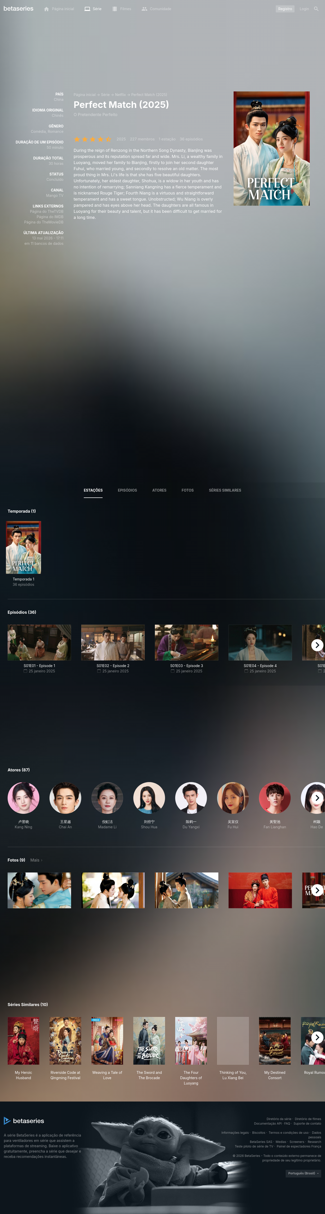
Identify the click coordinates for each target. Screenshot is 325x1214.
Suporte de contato (307, 1123)
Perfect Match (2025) (149, 94)
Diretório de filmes (308, 1119)
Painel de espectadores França (299, 1146)
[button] (23, 808)
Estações (93, 490)
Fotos (188, 490)
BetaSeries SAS (261, 1142)
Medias (281, 1142)
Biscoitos (258, 1133)
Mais (34, 860)
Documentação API (268, 1123)
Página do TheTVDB (46, 211)
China (58, 99)
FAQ (287, 1123)
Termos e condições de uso (288, 1133)
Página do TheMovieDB (43, 222)
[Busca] (316, 9)
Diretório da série (279, 1119)
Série (105, 94)
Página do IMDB (50, 217)
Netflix (120, 94)
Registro (285, 9)
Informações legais (235, 1133)
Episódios (127, 490)
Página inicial (85, 94)
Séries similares (225, 490)
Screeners (297, 1142)
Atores (159, 490)
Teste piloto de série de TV (254, 1146)
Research (314, 1142)
